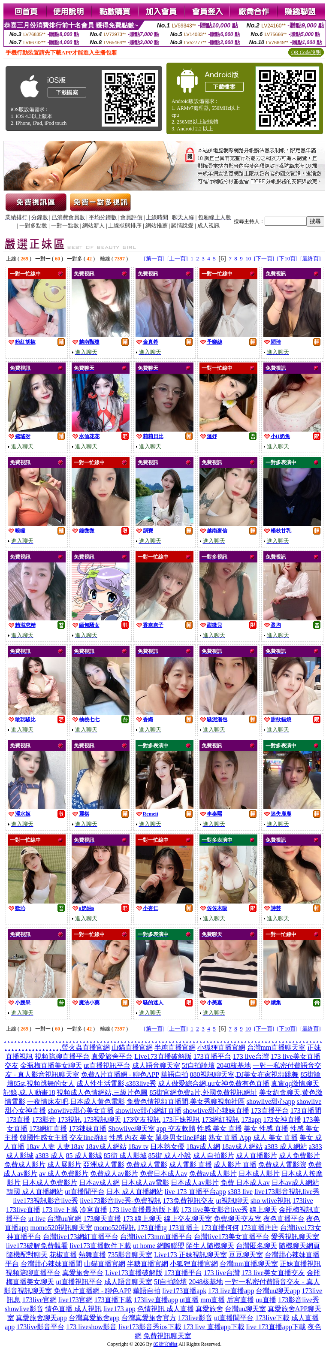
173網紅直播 (48, 1128)
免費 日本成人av (245, 1182)
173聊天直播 (102, 1218)
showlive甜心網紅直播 (148, 1110)
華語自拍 (174, 1074)
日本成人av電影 (145, 1182)
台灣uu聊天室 (245, 1308)
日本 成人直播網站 (134, 1191)
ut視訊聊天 (232, 1200)
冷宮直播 (93, 1209)
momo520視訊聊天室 (61, 1227)
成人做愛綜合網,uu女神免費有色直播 (213, 1083)
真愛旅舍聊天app (41, 1317)
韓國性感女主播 (44, 1137)
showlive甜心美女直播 (81, 1110)
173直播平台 (212, 1056)
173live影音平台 (40, 1326)
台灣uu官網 (64, 1218)
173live (303, 1200)
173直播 (18, 1119)
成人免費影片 (299, 1155)
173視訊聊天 (102, 1119)
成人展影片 (64, 1164)
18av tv (138, 1146)
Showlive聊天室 (131, 1128)
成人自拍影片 (213, 1155)
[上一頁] (177, 258)
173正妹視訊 (181, 1119)
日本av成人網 (99, 1182)
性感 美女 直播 (219, 1128)
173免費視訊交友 (188, 1200)
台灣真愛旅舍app (94, 1317)
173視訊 (69, 1119)
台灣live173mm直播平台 (156, 1236)
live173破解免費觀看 (37, 1245)
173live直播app (156, 1299)
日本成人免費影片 (49, 1182)
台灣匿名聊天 (256, 1245)
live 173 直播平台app (195, 1191)
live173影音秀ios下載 (149, 1326)
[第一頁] (154, 258)
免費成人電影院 (282, 1164)
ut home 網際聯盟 (158, 1245)
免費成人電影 (146, 1164)
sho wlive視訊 (271, 1200)
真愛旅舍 (209, 1308)
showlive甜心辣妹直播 (216, 1110)
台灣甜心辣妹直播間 (51, 1263)
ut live (36, 1218)
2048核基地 (234, 1065)
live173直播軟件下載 (100, 1245)
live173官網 (75, 1299)
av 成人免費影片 (63, 1173)
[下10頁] (287, 258)
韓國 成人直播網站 (34, 1191)
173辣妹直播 (87, 1128)
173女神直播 (282, 1119)
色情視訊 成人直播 (165, 1308)
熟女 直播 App (229, 1137)
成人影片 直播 (235, 1164)
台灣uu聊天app (278, 1290)
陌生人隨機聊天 (210, 1245)
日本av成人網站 (295, 1182)
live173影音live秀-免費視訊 (120, 1200)
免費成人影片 (24, 1164)
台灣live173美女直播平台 (231, 1236)
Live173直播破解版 (162, 1056)
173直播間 (305, 1110)
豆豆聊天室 (246, 1254)
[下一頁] (264, 258)
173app (251, 1119)
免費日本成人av (163, 1173)
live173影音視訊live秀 (287, 1191)
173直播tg (151, 1227)
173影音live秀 (298, 1299)
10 (248, 258)
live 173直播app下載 (276, 1326)
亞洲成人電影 (103, 1164)
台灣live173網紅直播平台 (80, 1236)
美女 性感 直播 (266, 1128)
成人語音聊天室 (156, 1065)
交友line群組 (88, 1137)
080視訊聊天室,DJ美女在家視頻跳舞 (244, 1074)
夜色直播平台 (284, 1218)
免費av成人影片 (213, 1173)
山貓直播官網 (132, 1047)
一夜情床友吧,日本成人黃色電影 (76, 1101)
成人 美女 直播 (275, 1137)
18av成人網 (203, 1146)
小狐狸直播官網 (221, 1047)
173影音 (44, 1119)
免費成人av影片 (114, 1173)
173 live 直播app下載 (213, 1326)
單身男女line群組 (181, 1137)
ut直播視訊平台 (107, 1065)
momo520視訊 (115, 1227)
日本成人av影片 (194, 1182)
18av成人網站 (106, 1146)
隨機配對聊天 (27, 1254)
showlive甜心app (271, 1101)
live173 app (119, 1308)
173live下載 (272, 1317)
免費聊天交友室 (238, 1218)
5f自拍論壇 (198, 1065)
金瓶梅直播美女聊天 (51, 1065)
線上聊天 (263, 1209)
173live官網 (39, 1299)
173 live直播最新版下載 (144, 1209)
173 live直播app (231, 1290)
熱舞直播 (92, 1254)
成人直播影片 (256, 1155)
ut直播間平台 (84, 1191)
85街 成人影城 (125, 1155)
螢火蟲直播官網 (86, 1047)
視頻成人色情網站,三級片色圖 (102, 1092)
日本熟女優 (167, 1146)
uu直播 (266, 1299)
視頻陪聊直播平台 (62, 1056)
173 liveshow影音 (91, 1326)
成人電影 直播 (190, 1164)
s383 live (240, 1191)
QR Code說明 (306, 52)
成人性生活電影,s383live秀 (116, 1083)
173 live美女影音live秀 (214, 1209)
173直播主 (184, 1227)
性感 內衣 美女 (131, 1137)
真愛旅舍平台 (112, 1056)
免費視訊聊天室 (167, 1335)
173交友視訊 (141, 1119)
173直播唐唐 (259, 1227)
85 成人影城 (84, 1155)
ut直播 (189, 1299)
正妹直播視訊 (300, 1263)
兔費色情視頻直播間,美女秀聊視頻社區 (186, 1101)
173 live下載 (60, 1209)
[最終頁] (310, 258)
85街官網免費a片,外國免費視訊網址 (203, 1092)
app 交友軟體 (176, 1128)
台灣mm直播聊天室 (276, 1047)
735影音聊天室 (130, 1254)
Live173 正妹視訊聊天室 (190, 1254)
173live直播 (23, 1209)
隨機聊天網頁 (299, 1245)
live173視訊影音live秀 (45, 1200)
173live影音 (195, 1317)
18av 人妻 (40, 1146)
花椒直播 (63, 1254)
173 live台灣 (251, 1056)
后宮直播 (240, 1299)
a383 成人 (49, 1155)
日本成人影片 (259, 1173)
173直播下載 (113, 1299)
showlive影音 (24, 1308)
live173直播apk (184, 1290)
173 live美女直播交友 (273, 1272)
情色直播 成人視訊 (73, 1308)
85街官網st (166, 1344)
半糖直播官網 (175, 1047)
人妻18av (70, 1146)
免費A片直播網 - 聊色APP (120, 1074)
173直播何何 (220, 1227)
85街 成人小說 (169, 1155)
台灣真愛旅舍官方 (148, 1317)
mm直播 (212, 1299)
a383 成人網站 (285, 1146)
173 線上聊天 (142, 1218)
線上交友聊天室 (188, 1218)
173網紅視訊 (220, 1119)
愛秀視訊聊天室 (295, 1236)
